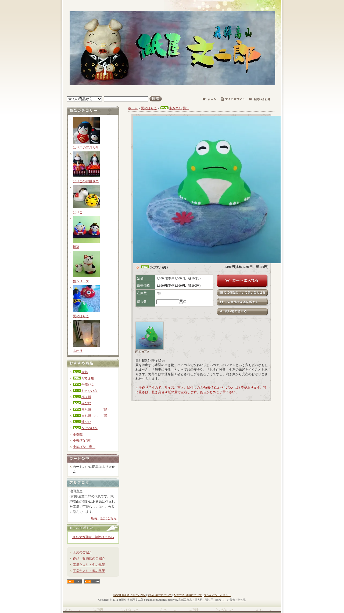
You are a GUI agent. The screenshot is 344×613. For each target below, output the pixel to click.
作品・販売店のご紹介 (89, 558)
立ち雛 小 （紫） (91, 416)
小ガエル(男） (174, 108)
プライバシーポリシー (217, 595)
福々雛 (82, 397)
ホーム (133, 108)
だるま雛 (83, 378)
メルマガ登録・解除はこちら (93, 537)
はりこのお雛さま (86, 181)
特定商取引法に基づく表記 (129, 595)
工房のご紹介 (82, 552)
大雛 (80, 372)
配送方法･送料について (188, 595)
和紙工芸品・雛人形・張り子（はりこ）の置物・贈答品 (212, 599)
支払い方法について (160, 595)
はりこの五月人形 (86, 147)
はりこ (78, 212)
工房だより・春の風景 (89, 571)
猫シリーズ (81, 281)
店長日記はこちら (104, 518)
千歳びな (83, 384)
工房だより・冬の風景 (89, 565)
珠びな (82, 422)
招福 (76, 247)
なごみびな (85, 428)
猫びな (82, 403)
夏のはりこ (81, 316)
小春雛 (78, 434)
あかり (78, 351)
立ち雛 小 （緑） (91, 409)
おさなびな (85, 391)
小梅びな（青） (84, 447)
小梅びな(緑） (83, 440)
